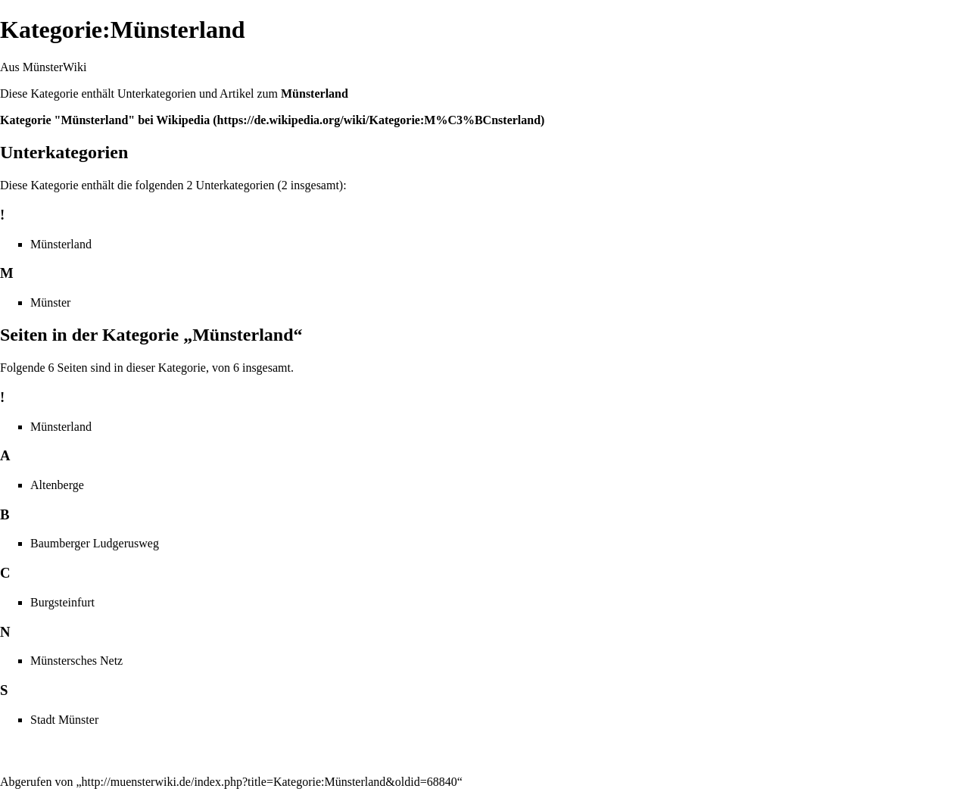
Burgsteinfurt (62, 602)
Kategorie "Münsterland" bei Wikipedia (105, 120)
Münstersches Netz (76, 660)
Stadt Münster (64, 719)
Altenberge (57, 484)
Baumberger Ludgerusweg (94, 543)
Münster (50, 302)
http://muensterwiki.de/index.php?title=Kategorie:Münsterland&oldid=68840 (269, 781)
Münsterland (314, 93)
